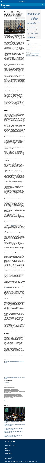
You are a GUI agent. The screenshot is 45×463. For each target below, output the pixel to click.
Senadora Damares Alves (8, 390)
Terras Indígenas (7, 397)
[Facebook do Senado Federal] (6, 441)
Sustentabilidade (20, 396)
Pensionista (7, 454)
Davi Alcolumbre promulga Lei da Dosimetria (32, 55)
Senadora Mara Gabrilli (8, 391)
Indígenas (20, 395)
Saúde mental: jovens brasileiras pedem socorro (32, 53)
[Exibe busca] (42, 5)
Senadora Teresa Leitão (15, 391)
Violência (11, 397)
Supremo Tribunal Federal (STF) (13, 396)
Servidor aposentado (8, 453)
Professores (6, 396)
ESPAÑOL (10, 445)
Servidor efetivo (7, 450)
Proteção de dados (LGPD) (9, 457)
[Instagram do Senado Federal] (11, 441)
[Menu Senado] (2, 1)
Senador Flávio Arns (21, 391)
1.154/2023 (12, 225)
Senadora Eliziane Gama (15, 390)
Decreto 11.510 (7, 172)
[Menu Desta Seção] (22, 7)
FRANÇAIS (14, 445)
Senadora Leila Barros (8, 392)
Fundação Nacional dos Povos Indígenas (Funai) (11, 395)
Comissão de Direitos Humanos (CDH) (10, 387)
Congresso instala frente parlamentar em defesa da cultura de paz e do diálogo (13, 429)
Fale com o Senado (8, 458)
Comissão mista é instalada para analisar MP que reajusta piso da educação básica (13, 436)
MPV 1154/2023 (6, 382)
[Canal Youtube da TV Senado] (14, 441)
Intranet (7, 448)
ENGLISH (6, 445)
